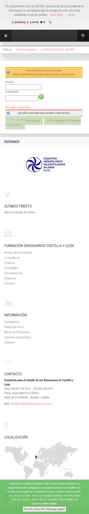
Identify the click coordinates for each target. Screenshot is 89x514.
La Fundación (12, 257)
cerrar (71, 14)
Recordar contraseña (17, 107)
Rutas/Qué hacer (14, 327)
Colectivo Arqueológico (17, 337)
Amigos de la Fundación (18, 252)
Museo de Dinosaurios (17, 332)
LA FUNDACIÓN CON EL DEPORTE (58, 49)
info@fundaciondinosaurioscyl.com (31, 403)
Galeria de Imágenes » (26, 49)
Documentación (13, 273)
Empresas (10, 278)
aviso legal (49, 503)
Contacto (9, 283)
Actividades (11, 268)
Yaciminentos (12, 322)
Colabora (9, 263)
